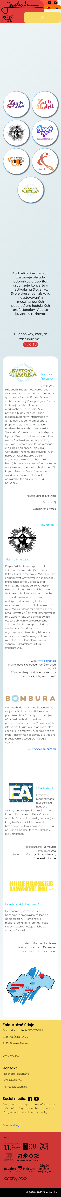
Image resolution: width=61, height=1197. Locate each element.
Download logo (12, 1125)
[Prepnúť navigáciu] (42, 17)
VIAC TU (30, 344)
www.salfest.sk (47, 660)
